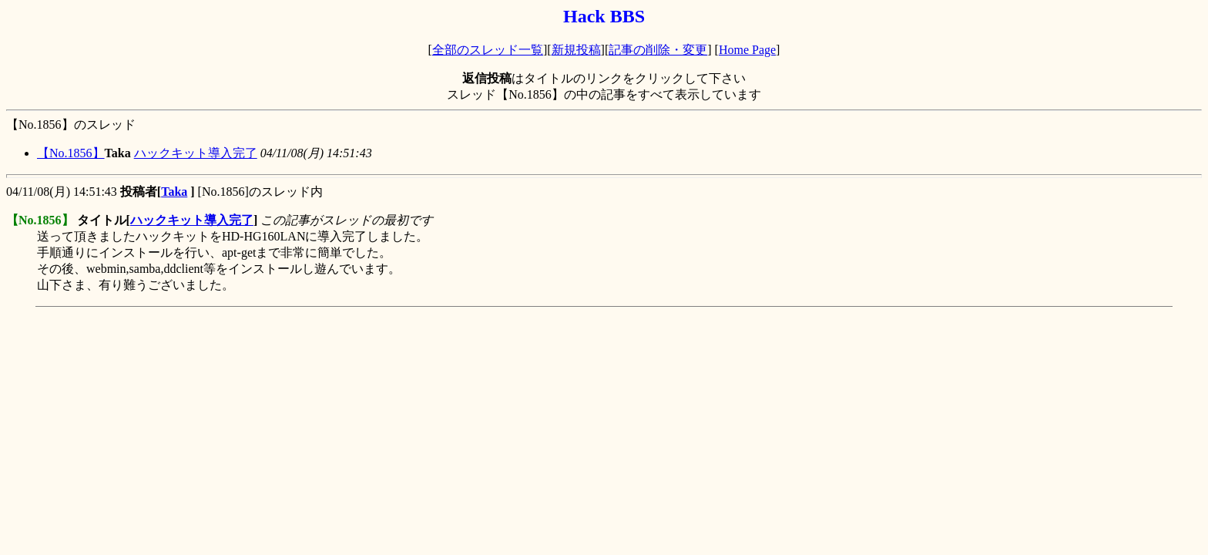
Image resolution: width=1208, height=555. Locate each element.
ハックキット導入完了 (195, 153)
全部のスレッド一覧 (487, 49)
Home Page (747, 49)
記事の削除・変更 (658, 49)
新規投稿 (576, 49)
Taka (174, 191)
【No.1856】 (71, 153)
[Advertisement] (286, 347)
